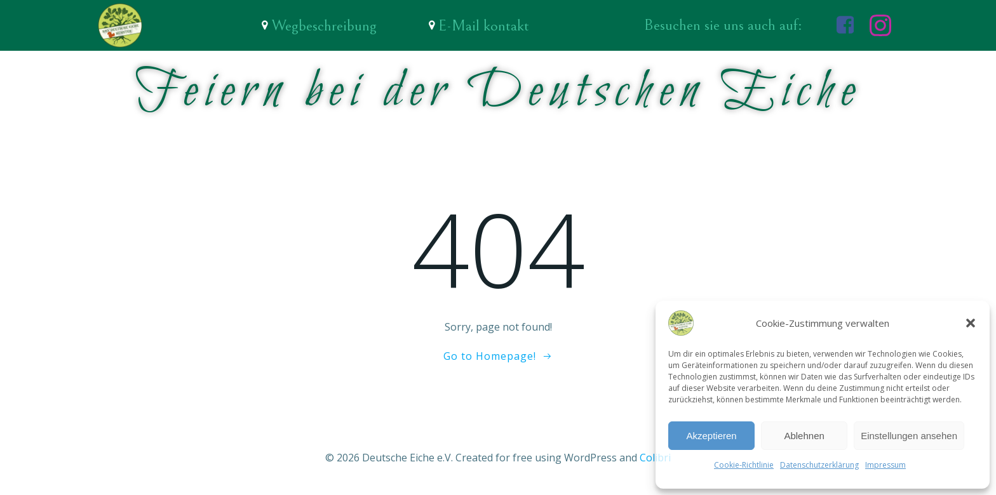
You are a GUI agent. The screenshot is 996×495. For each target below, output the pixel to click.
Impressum (885, 464)
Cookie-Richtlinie (744, 464)
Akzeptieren (711, 435)
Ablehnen (804, 435)
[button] (970, 323)
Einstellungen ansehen (909, 435)
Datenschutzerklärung (819, 464)
